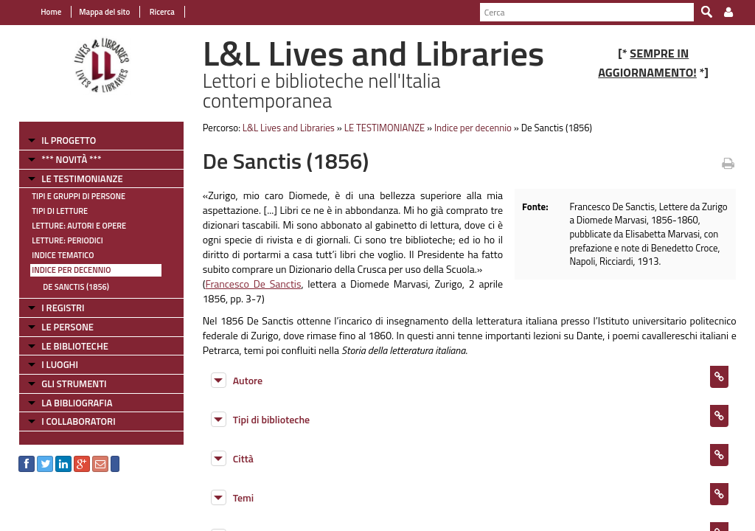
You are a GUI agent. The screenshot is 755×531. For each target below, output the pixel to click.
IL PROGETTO (68, 140)
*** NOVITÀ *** (71, 159)
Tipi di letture (60, 211)
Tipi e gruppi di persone (78, 196)
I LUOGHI (59, 364)
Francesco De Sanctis (253, 283)
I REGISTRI (62, 307)
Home (51, 12)
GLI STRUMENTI (73, 383)
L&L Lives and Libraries (289, 127)
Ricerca (161, 12)
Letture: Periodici (67, 240)
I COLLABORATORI (78, 421)
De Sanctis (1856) (76, 287)
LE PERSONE (67, 326)
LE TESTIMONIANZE (81, 178)
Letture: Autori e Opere (79, 226)
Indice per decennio (71, 270)
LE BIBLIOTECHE (74, 346)
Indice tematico (63, 255)
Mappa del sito (104, 12)
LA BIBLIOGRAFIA (76, 402)
